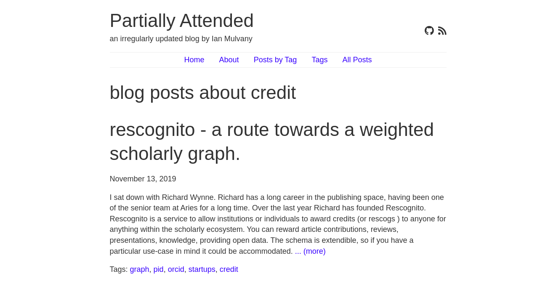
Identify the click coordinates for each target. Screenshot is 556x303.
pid (159, 269)
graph (139, 269)
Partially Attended (182, 20)
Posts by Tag (275, 60)
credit (229, 269)
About (229, 60)
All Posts (357, 60)
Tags (319, 60)
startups (202, 269)
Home (194, 60)
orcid (176, 269)
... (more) (310, 251)
